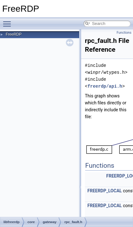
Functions (124, 33)
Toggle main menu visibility (8, 21)
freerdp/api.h (104, 86)
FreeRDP (14, 34)
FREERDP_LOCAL (104, 190)
